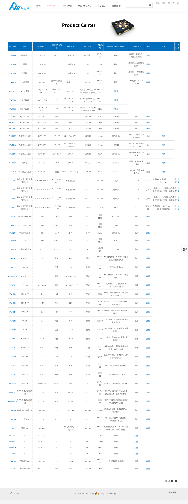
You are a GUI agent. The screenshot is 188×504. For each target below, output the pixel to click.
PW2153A (12, 129)
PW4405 (12, 339)
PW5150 (12, 172)
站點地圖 (14, 493)
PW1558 (12, 410)
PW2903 (12, 469)
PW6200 (12, 73)
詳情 (148, 55)
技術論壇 (116, 6)
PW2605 (12, 419)
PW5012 (12, 145)
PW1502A (12, 383)
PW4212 (12, 366)
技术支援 (67, 6)
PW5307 (12, 190)
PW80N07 (12, 442)
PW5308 (12, 199)
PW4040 (12, 312)
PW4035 (12, 303)
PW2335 (12, 117)
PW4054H (12, 258)
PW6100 (12, 64)
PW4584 (12, 348)
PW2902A (12, 123)
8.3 (173, 493)
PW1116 (13, 225)
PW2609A (12, 428)
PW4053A (12, 267)
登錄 (158, 3)
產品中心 (52, 6)
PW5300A (12, 136)
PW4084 (12, 375)
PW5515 (12, 208)
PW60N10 (12, 448)
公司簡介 (101, 6)
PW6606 (12, 109)
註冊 (164, 3)
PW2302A (12, 436)
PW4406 (12, 454)
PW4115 (12, 82)
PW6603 (12, 100)
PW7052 (12, 216)
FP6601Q (12, 91)
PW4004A (12, 163)
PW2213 (12, 249)
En (178, 3)
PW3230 (12, 233)
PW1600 (12, 461)
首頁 (38, 6)
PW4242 (12, 321)
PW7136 (12, 55)
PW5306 (12, 181)
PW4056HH (12, 276)
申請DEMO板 (84, 6)
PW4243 (12, 330)
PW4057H (12, 285)
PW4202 (12, 294)
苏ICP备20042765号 (86, 494)
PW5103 (12, 154)
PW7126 (12, 240)
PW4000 (12, 357)
